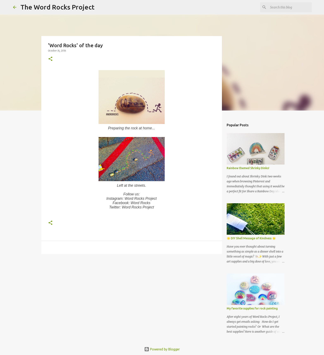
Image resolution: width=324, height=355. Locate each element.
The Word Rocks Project (57, 7)
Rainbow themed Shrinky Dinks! (248, 168)
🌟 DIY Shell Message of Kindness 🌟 (251, 238)
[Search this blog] (290, 7)
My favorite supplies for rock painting (252, 308)
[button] (50, 59)
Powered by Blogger (162, 349)
